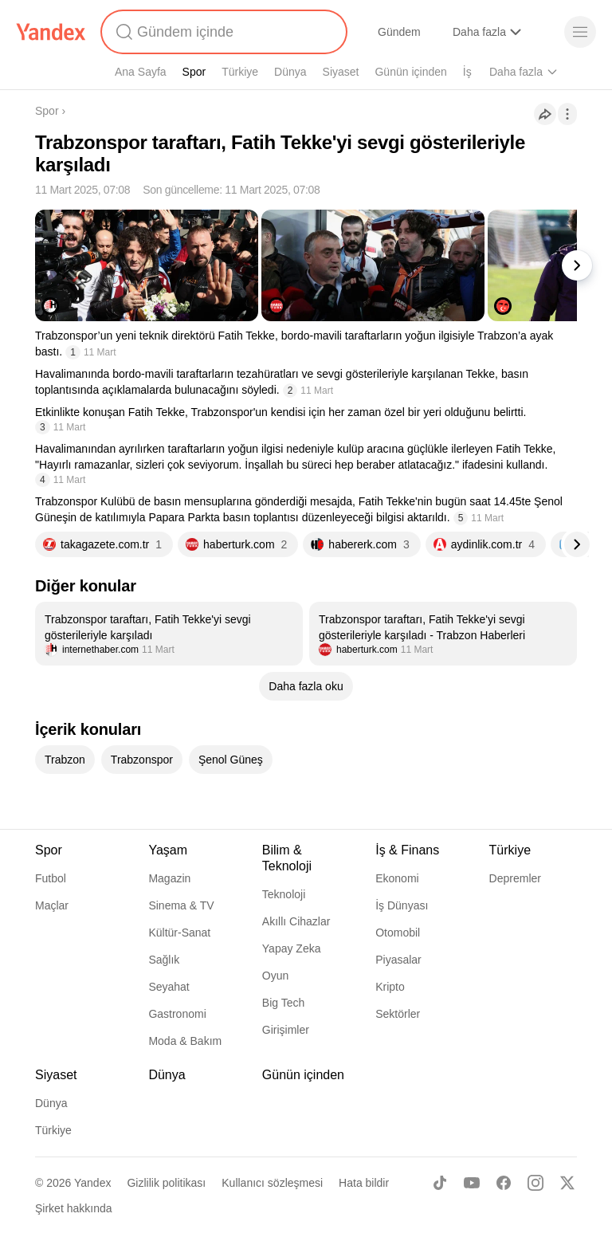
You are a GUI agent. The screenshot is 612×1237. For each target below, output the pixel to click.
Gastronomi (177, 1013)
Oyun (275, 975)
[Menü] (580, 32)
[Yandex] (51, 32)
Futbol (50, 878)
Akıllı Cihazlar (296, 921)
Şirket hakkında (73, 1208)
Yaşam (167, 850)
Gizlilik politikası (166, 1182)
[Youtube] (471, 1182)
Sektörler (397, 1013)
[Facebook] (503, 1182)
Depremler (515, 878)
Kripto (390, 986)
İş (467, 71)
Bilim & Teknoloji (287, 858)
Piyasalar (398, 959)
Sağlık (163, 959)
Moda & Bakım (185, 1041)
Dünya (290, 71)
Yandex (92, 1182)
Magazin (169, 878)
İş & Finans (407, 850)
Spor (194, 72)
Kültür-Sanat (179, 932)
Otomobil (397, 932)
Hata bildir (364, 1182)
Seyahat (168, 986)
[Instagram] (535, 1182)
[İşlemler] (567, 114)
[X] (567, 1182)
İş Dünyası (401, 905)
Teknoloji (283, 894)
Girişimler (285, 1029)
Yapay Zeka (291, 948)
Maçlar (52, 905)
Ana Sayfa (141, 71)
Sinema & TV (181, 905)
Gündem (399, 32)
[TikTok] (439, 1182)
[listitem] (169, 634)
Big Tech (283, 1002)
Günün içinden (410, 71)
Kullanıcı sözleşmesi (272, 1182)
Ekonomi (396, 878)
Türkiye (240, 71)
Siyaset (341, 71)
